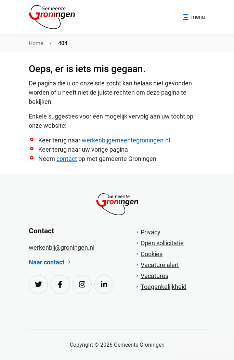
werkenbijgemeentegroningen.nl (126, 140)
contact (66, 158)
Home (36, 43)
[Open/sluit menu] (194, 17)
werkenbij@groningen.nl (61, 247)
